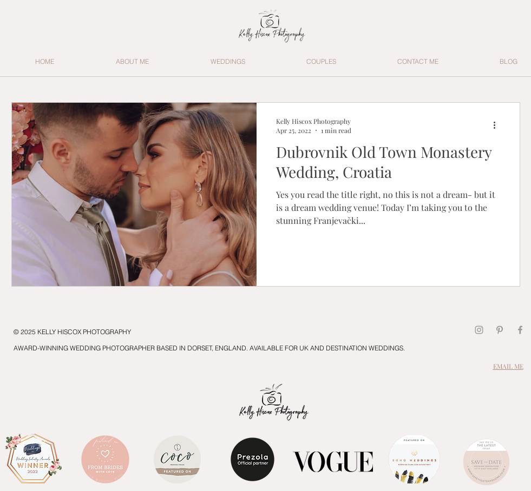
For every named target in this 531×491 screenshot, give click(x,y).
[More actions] (498, 125)
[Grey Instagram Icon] (479, 329)
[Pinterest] (499, 329)
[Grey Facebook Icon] (520, 329)
